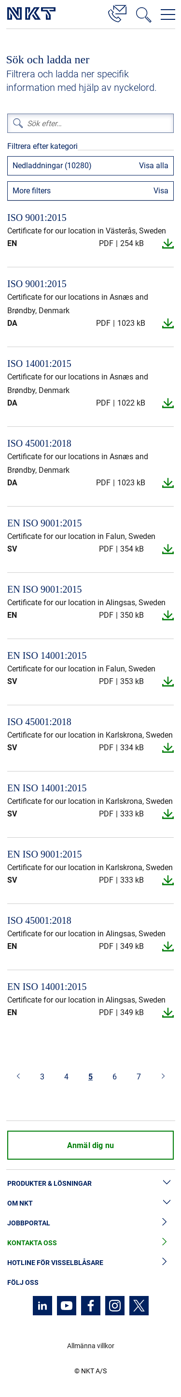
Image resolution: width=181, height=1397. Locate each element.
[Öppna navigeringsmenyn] (168, 14)
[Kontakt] (117, 12)
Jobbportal (90, 1223)
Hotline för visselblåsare (90, 1262)
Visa (160, 190)
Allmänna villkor (90, 1346)
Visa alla (153, 165)
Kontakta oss (90, 1243)
